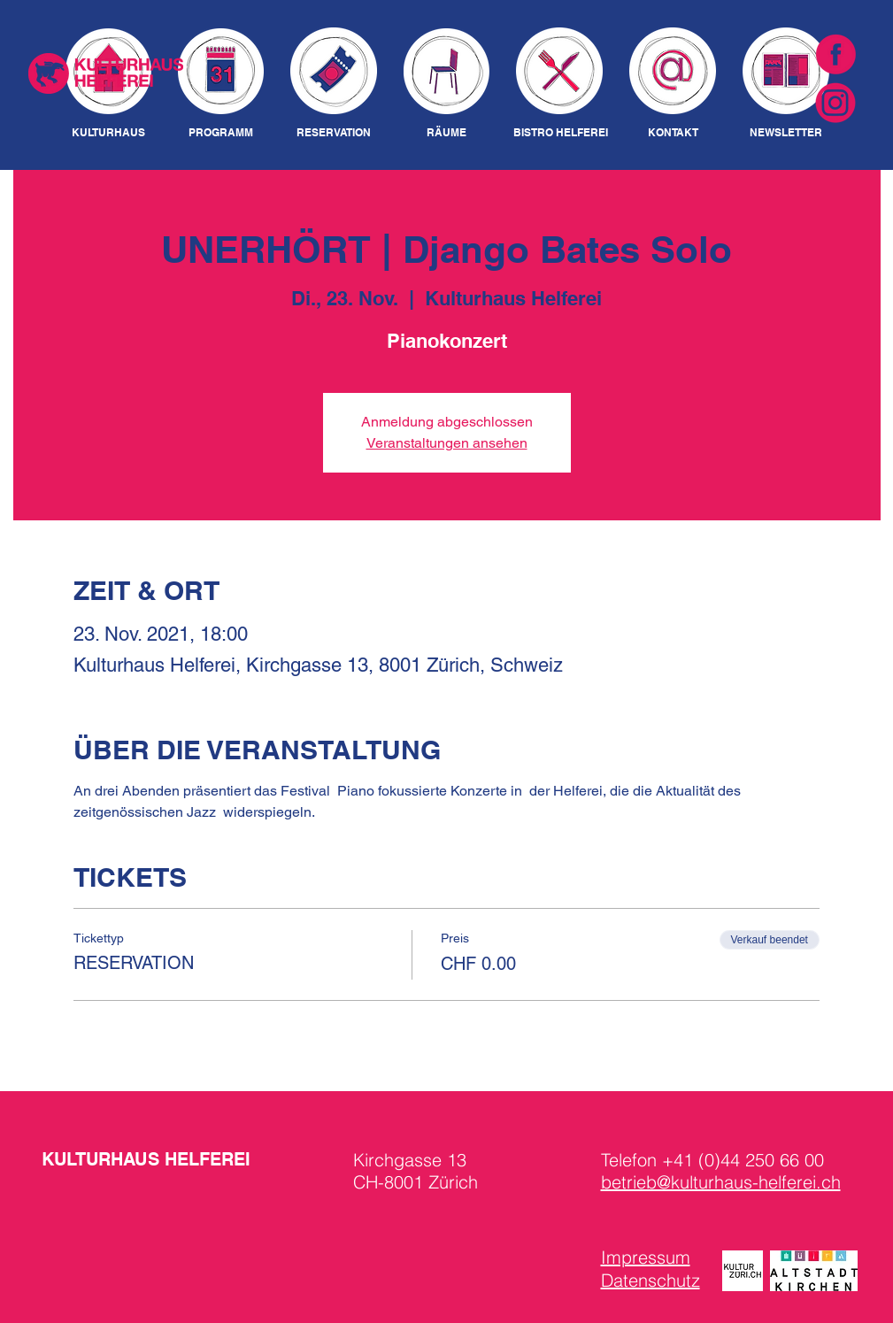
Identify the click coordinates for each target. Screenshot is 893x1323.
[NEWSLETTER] (786, 133)
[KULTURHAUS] (108, 133)
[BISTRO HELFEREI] (560, 133)
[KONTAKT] (673, 133)
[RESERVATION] (334, 133)
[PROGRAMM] (221, 133)
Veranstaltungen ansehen (446, 443)
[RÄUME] (447, 133)
